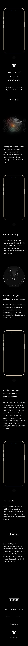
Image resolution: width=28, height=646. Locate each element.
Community (13, 609)
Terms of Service (14, 624)
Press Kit (21, 609)
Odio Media (15, 637)
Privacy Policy (18, 616)
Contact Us (9, 616)
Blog (6, 609)
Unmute (14, 57)
